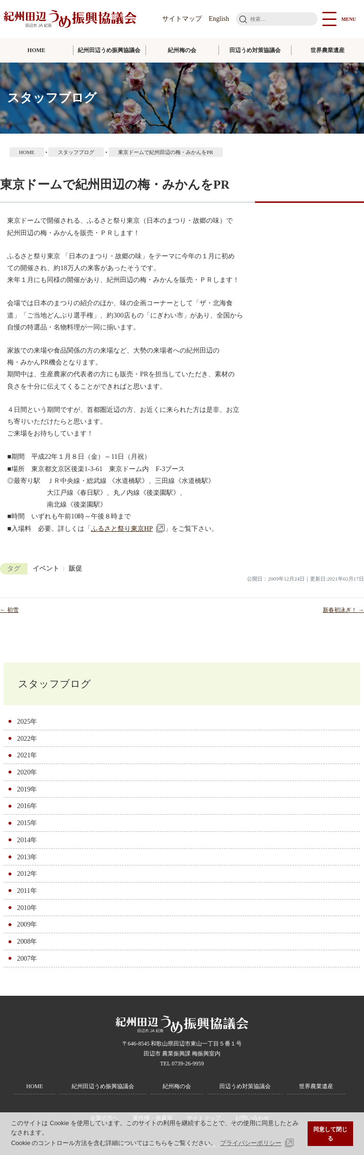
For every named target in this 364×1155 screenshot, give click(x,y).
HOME (36, 50)
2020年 (27, 772)
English (219, 18)
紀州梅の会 (182, 50)
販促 (75, 568)
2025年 (27, 721)
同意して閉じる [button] (330, 1134)
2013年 (27, 857)
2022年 (27, 738)
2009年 (27, 924)
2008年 (27, 941)
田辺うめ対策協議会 (255, 50)
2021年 (27, 755)
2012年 (27, 873)
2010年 (27, 907)
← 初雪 (9, 610)
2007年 (27, 958)
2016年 (27, 805)
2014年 (27, 840)
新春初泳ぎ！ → (343, 610)
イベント (46, 568)
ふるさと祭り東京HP (122, 528)
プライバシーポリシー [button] (251, 1142)
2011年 (27, 890)
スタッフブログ (54, 683)
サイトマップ (182, 18)
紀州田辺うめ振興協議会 (109, 50)
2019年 (27, 789)
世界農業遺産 (327, 50)
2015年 (27, 823)
